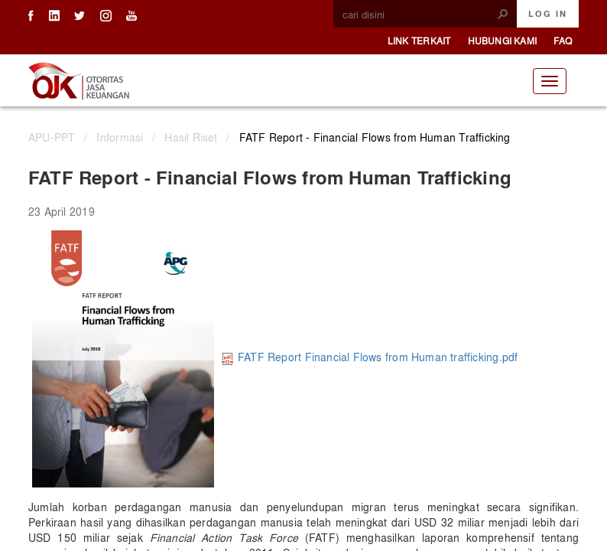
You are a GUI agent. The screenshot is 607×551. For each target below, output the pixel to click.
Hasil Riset (190, 137)
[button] (503, 13)
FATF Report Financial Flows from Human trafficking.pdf (370, 356)
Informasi (119, 137)
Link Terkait (419, 40)
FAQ (562, 40)
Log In (547, 14)
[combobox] (418, 14)
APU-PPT (51, 137)
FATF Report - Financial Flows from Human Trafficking (375, 137)
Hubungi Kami (502, 40)
